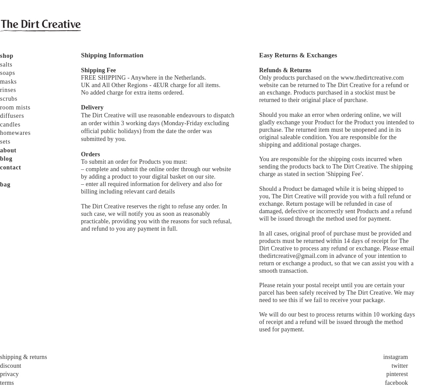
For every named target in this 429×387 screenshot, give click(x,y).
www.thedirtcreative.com (372, 77)
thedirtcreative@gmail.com (293, 256)
